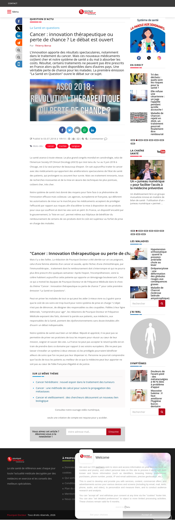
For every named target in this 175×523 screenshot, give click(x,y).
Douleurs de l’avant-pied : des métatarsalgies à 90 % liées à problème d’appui (159, 378)
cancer (51, 145)
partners (100, 467)
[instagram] (159, 58)
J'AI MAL (135, 311)
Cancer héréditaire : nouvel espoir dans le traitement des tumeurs (75, 381)
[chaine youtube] (161, 152)
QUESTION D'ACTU (41, 18)
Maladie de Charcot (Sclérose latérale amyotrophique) (160, 292)
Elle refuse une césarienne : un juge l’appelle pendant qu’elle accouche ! (158, 100)
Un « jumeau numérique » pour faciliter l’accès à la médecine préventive (147, 184)
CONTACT (12, 3)
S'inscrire (114, 431)
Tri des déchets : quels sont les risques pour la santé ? (157, 81)
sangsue (76, 145)
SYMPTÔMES (138, 362)
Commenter (98, 138)
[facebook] (139, 58)
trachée (62, 145)
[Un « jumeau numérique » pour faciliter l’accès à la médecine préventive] (147, 169)
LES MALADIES (139, 240)
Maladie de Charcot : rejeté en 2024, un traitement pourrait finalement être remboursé (157, 123)
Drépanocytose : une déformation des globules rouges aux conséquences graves (159, 275)
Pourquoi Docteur (16, 514)
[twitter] (149, 58)
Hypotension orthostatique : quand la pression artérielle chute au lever (159, 256)
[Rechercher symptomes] (162, 411)
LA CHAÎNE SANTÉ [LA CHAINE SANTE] (137, 152)
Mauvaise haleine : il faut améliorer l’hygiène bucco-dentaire (157, 397)
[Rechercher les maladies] (162, 302)
